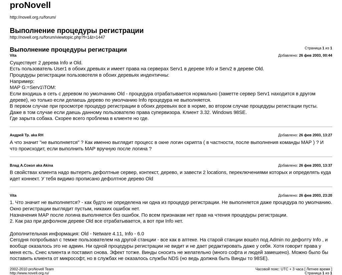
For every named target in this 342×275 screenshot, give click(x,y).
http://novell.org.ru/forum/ (33, 17)
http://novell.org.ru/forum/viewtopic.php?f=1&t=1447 (57, 37)
